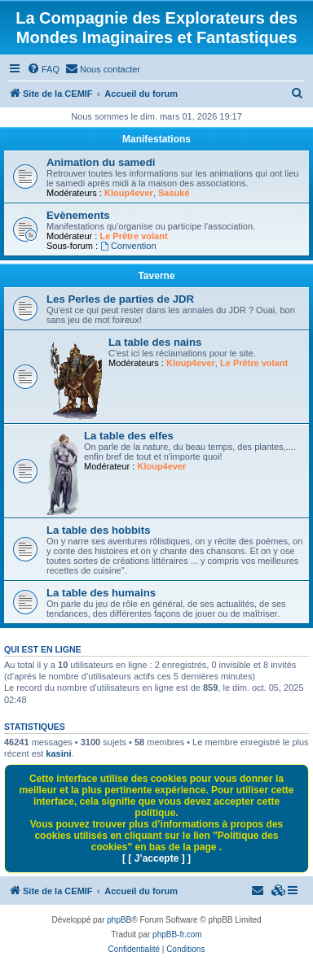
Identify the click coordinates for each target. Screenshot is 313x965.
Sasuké (174, 193)
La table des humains (101, 593)
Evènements (78, 215)
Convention (128, 246)
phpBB (119, 919)
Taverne (156, 276)
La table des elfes (129, 436)
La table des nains (154, 342)
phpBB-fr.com (177, 934)
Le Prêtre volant (133, 236)
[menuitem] (43, 69)
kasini (58, 753)
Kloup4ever (128, 193)
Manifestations (156, 139)
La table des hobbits (98, 530)
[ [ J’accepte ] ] (156, 858)
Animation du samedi (100, 162)
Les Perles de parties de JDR (120, 299)
